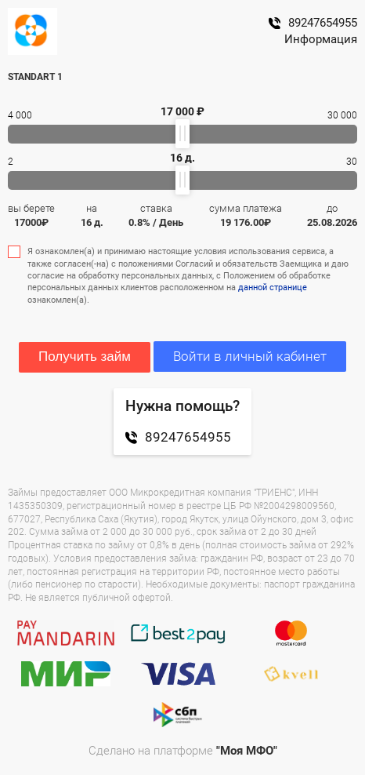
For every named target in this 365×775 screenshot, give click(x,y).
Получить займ (84, 356)
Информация (320, 39)
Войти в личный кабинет (250, 356)
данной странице (272, 287)
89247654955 (313, 23)
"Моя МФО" (246, 751)
